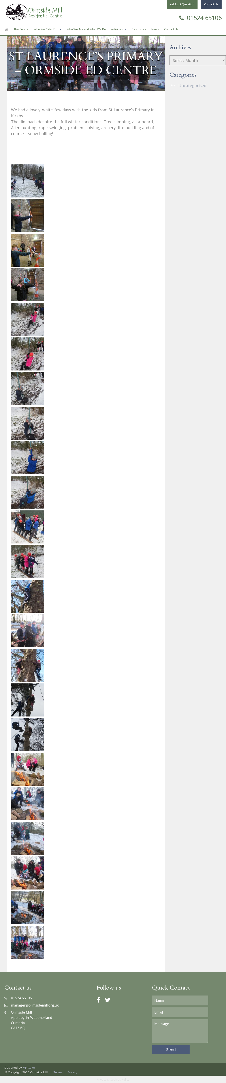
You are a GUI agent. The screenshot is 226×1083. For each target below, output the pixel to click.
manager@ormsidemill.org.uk (31, 1005)
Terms (58, 1072)
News (155, 29)
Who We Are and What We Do (86, 29)
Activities (117, 29)
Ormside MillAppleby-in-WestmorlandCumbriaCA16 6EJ (28, 1020)
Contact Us (171, 29)
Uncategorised (192, 85)
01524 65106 (200, 17)
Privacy (72, 1072)
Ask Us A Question (182, 4)
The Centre (21, 29)
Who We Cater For (46, 29)
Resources (139, 29)
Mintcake (29, 1068)
